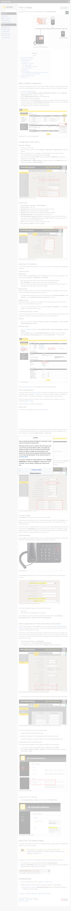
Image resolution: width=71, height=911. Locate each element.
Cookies (35, 437)
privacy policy (24, 456)
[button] (35, 470)
